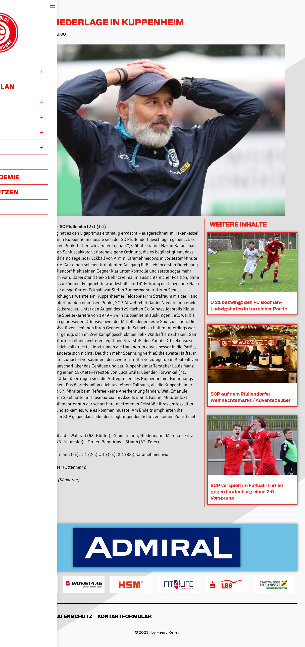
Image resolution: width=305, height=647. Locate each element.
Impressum (32, 616)
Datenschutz (73, 616)
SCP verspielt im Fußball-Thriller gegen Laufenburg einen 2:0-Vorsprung (247, 491)
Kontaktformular (124, 616)
